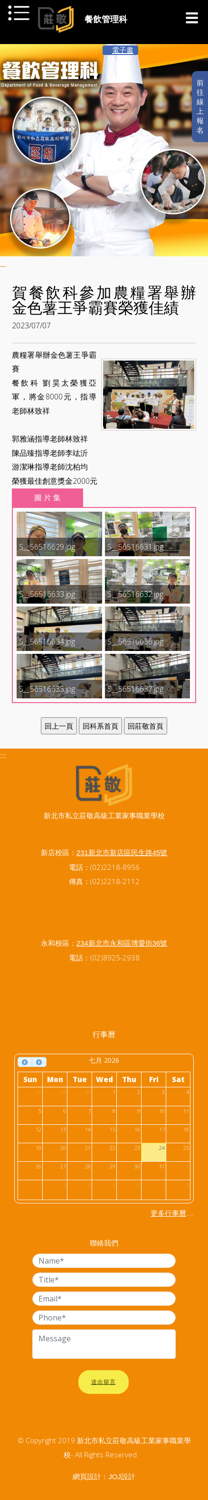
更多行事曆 (168, 1213)
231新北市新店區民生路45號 (122, 853)
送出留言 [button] (103, 1382)
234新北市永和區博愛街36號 (122, 943)
